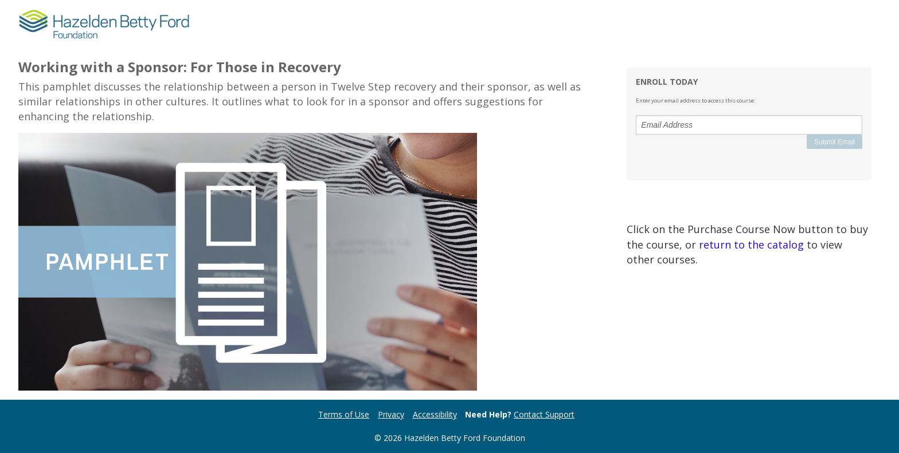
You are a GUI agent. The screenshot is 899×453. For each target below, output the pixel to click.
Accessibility (435, 414)
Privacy (391, 414)
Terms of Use (343, 414)
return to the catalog (751, 244)
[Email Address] (749, 125)
